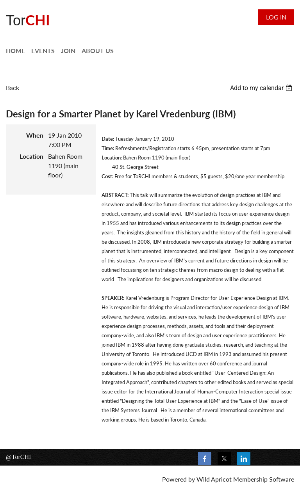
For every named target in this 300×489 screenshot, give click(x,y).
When (34, 135)
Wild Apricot (214, 479)
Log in (276, 17)
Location (31, 156)
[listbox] (262, 88)
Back (12, 87)
